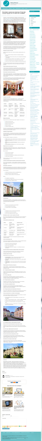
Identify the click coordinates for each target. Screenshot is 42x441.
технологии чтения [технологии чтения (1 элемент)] (32, 61)
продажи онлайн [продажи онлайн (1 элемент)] (32, 53)
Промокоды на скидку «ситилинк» (34, 112)
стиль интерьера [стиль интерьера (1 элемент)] (32, 59)
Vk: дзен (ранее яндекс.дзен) (34, 125)
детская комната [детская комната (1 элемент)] (32, 34)
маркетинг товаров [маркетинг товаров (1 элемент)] (32, 45)
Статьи (26, 8)
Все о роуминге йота (33, 103)
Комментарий (4, 418)
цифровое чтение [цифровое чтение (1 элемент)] (32, 64)
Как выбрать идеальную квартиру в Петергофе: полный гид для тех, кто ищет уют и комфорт (35, 87)
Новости (23, 8)
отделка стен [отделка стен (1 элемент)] (32, 51)
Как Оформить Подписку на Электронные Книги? (6, 408)
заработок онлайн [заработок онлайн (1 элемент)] (32, 40)
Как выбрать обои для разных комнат (7, 395)
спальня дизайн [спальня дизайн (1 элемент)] (32, 56)
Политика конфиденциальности (16, 432)
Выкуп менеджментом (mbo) (34, 118)
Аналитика (10, 8)
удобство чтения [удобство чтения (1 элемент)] (32, 62)
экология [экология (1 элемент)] (37, 64)
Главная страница (5, 8)
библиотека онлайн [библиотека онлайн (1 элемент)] (36, 29)
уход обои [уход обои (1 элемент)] (37, 62)
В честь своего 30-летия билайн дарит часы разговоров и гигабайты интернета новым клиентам (35, 110)
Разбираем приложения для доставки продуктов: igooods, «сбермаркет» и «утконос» (34, 139)
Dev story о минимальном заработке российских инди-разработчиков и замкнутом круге (35, 93)
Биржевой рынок (18, 8)
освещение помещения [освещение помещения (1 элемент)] (33, 50)
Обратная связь (8, 432)
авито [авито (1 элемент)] (31, 29)
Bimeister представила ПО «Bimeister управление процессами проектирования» (35, 96)
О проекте (32, 432)
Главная (4, 432)
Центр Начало (14, 2)
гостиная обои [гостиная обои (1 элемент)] (32, 32)
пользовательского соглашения (20, 438)
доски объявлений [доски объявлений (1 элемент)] (32, 37)
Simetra (31, 131)
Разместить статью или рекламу (25, 432)
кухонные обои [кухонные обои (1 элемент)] (32, 43)
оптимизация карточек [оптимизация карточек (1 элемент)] (33, 48)
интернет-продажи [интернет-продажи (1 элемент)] (32, 42)
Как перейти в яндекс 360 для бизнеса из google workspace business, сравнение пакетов (34, 136)
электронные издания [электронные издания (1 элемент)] (33, 67)
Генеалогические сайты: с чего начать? (19, 408)
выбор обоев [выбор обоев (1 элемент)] (32, 31)
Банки (13, 8)
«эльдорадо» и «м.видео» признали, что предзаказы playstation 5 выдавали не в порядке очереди (35, 127)
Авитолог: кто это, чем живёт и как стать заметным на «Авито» (19, 395)
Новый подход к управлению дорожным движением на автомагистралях (34, 107)
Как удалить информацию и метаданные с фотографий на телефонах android (34, 117)
